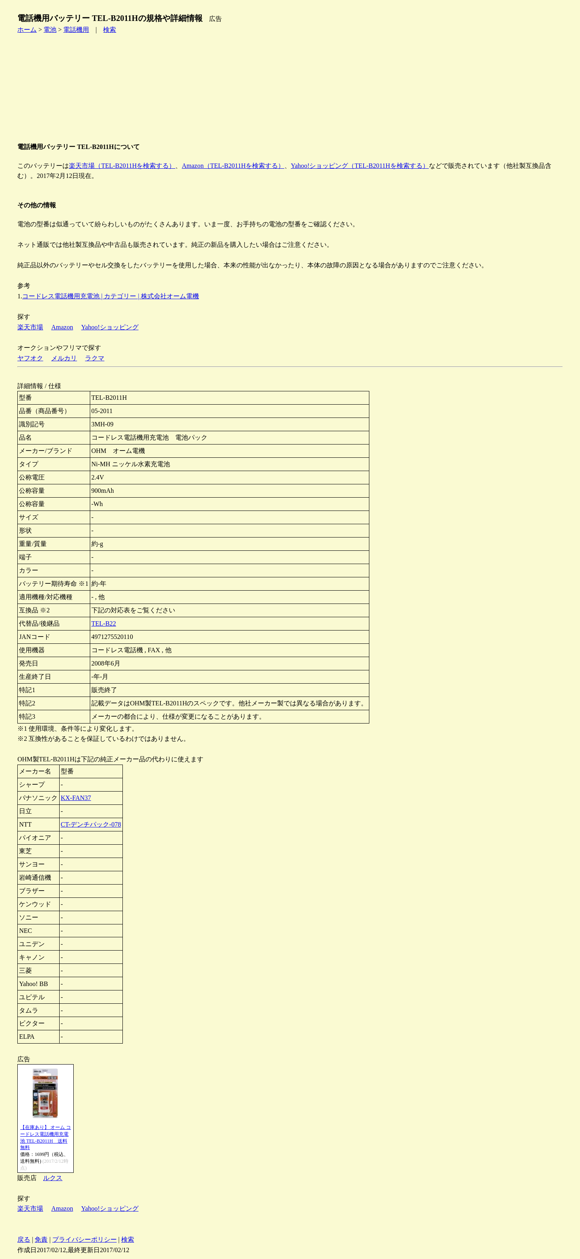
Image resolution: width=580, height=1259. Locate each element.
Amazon (62, 327)
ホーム (27, 29)
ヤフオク (30, 358)
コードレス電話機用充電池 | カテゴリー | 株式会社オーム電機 (110, 296)
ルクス (52, 1177)
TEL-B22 (103, 623)
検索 (109, 29)
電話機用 (76, 29)
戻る (23, 1239)
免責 (41, 1239)
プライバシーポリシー (84, 1239)
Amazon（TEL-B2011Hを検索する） (233, 165)
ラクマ (94, 358)
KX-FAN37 (76, 797)
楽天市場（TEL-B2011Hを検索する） (122, 165)
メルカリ (64, 358)
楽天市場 (30, 327)
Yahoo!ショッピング (109, 327)
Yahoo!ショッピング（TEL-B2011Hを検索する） (360, 165)
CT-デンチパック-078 (91, 824)
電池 (50, 29)
